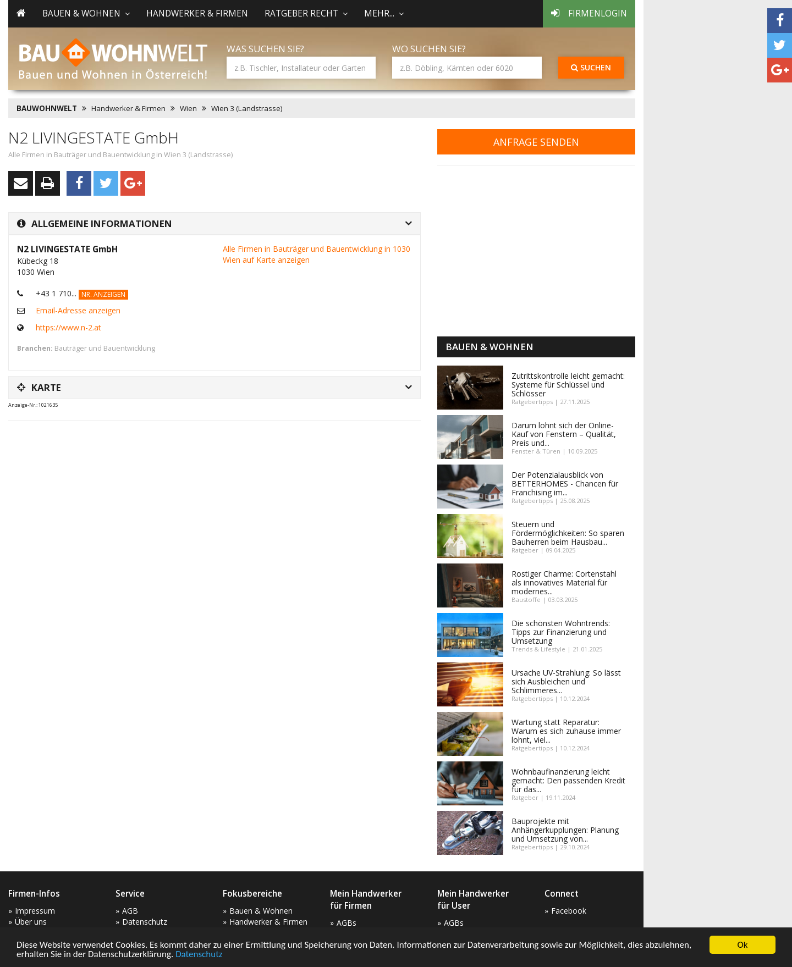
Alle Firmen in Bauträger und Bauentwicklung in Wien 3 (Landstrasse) (120, 154)
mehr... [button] (384, 13)
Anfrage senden (536, 141)
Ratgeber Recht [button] (306, 13)
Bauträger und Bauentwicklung (104, 348)
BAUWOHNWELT (46, 108)
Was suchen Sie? (265, 49)
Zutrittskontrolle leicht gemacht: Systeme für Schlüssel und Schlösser (568, 385)
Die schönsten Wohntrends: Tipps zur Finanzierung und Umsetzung (561, 632)
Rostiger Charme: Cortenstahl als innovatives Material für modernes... (564, 582)
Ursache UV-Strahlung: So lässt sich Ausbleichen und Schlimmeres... (566, 681)
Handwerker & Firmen (197, 13)
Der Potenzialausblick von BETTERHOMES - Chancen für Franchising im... (565, 483)
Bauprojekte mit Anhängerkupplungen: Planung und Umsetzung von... (565, 830)
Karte (39, 387)
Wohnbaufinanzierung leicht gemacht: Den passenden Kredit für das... (568, 780)
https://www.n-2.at (68, 327)
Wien (188, 108)
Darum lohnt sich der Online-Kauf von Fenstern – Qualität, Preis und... (564, 434)
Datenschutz (198, 954)
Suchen (591, 67)
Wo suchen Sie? (429, 49)
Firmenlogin (589, 13)
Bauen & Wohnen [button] (86, 13)
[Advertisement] (208, 456)
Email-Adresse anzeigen (78, 310)
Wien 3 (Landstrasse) (247, 108)
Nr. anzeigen (103, 294)
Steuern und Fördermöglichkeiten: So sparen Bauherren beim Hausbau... (568, 533)
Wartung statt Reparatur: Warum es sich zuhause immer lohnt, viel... (566, 731)
